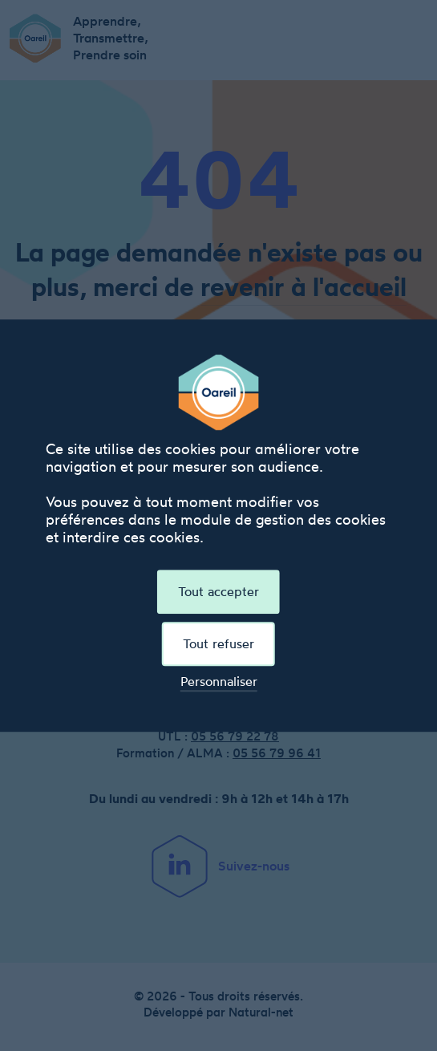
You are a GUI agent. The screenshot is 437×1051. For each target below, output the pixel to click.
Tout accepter (218, 591)
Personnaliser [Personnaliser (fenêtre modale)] (218, 682)
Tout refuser (218, 643)
